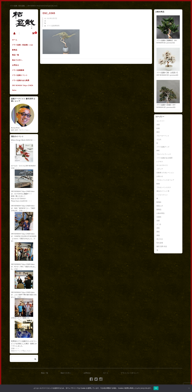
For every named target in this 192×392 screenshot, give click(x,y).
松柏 (158, 128)
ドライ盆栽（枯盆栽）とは (22, 45)
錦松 (158, 150)
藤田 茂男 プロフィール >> (20, 131)
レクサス (159, 161)
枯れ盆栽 (159, 243)
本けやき (159, 239)
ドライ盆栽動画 (18, 71)
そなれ (158, 139)
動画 (158, 184)
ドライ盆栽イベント (20, 76)
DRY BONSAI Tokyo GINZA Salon (22, 89)
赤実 (158, 125)
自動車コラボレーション (165, 173)
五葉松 (158, 217)
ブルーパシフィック (163, 154)
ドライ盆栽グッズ (162, 147)
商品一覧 (15, 55)
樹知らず (159, 206)
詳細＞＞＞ (15, 169)
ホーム (15, 40)
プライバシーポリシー (130, 374)
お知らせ (159, 176)
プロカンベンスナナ (163, 187)
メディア (159, 169)
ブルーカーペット (162, 136)
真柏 (158, 235)
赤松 (158, 228)
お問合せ (15, 66)
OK (156, 388)
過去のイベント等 (162, 191)
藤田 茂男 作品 (161, 246)
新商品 (15, 50)
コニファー (160, 121)
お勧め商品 (160, 213)
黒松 (158, 232)
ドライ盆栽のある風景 (21, 81)
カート (106, 374)
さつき (158, 224)
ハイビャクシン (162, 195)
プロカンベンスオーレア (165, 180)
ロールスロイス (162, 165)
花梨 (158, 221)
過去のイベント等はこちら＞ (21, 352)
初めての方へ (17, 60)
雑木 (158, 132)
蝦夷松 (158, 202)
